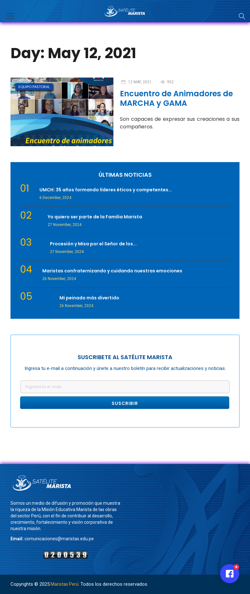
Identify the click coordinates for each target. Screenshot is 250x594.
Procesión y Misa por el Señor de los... (93, 244)
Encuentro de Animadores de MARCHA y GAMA (176, 98)
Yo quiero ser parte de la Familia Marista (95, 217)
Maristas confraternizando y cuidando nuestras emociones (112, 271)
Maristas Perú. (65, 584)
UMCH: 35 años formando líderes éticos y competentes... (105, 190)
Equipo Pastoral (34, 86)
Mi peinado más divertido (89, 298)
